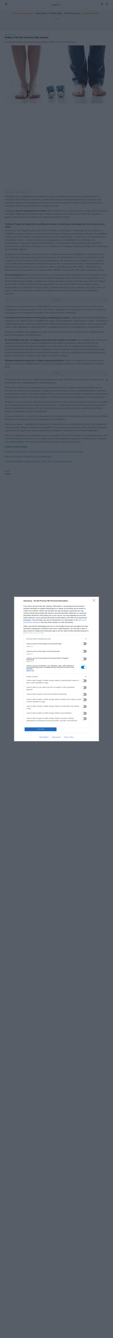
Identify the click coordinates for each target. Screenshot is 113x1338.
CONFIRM (40, 729)
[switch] (84, 643)
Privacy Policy (69, 737)
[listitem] (56, 639)
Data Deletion (44, 737)
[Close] (95, 601)
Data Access (56, 737)
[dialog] (56, 669)
